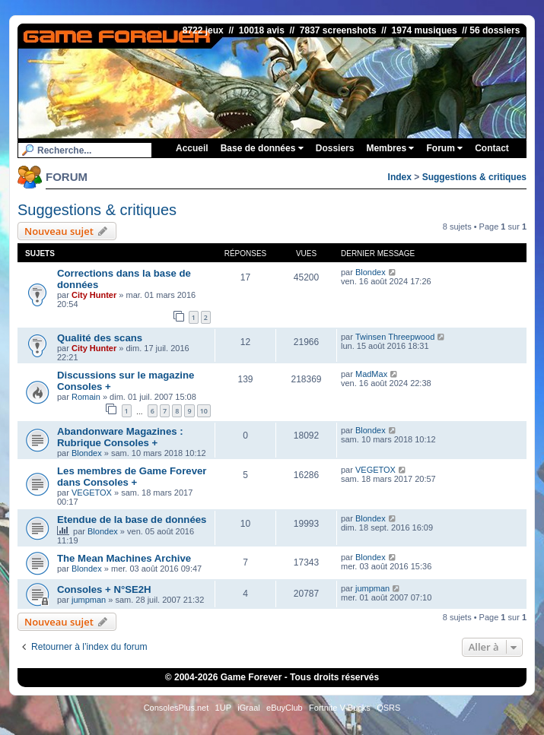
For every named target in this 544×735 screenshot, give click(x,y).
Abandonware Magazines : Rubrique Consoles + (120, 437)
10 (204, 411)
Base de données (262, 148)
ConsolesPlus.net (176, 707)
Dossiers (335, 148)
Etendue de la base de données (131, 519)
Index (400, 177)
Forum (444, 148)
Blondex (370, 272)
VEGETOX (92, 492)
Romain (86, 396)
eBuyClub (284, 707)
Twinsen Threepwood (394, 336)
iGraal (248, 707)
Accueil (192, 148)
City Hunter (94, 294)
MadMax (371, 374)
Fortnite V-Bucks (340, 707)
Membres (390, 148)
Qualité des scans (99, 338)
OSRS (388, 707)
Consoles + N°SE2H (104, 589)
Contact (492, 148)
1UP (223, 707)
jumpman (89, 599)
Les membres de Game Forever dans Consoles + (131, 476)
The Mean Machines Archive (124, 558)
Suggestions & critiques (474, 177)
